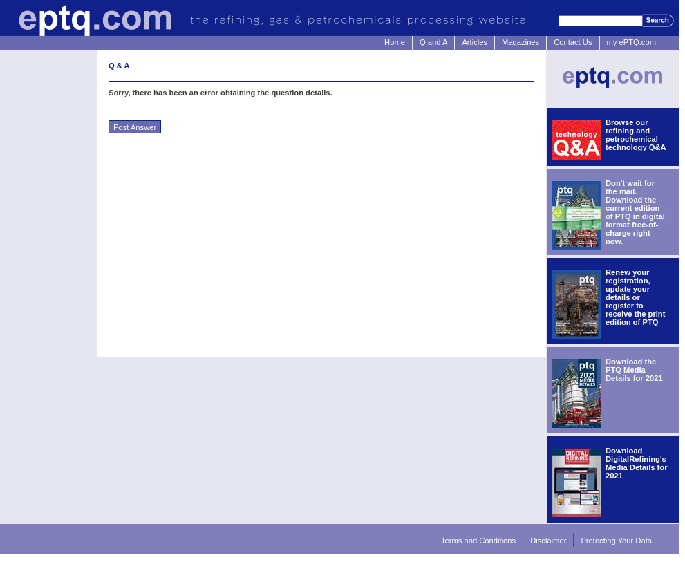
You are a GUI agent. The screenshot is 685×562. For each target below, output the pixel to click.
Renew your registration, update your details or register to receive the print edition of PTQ (635, 297)
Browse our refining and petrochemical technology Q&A (636, 134)
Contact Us (573, 42)
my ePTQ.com (631, 42)
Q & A (119, 66)
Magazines (520, 42)
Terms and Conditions (478, 540)
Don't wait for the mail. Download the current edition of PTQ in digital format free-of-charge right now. (635, 212)
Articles (474, 42)
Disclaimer (548, 540)
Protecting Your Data (616, 540)
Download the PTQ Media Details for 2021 (634, 369)
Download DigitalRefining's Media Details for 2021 (637, 463)
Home (394, 42)
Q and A (433, 42)
